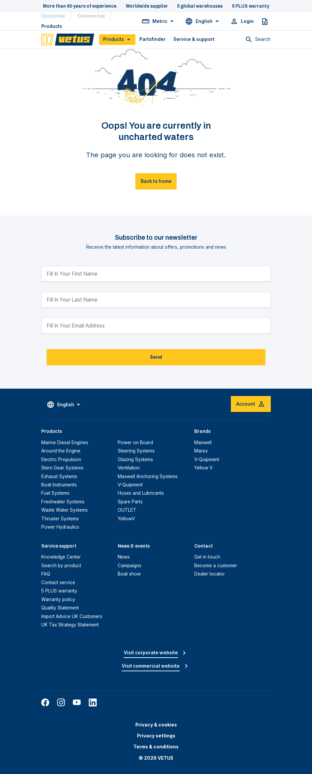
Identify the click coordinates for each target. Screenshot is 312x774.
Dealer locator (209, 574)
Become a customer (215, 565)
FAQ (45, 574)
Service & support (194, 39)
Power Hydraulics (60, 527)
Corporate (53, 16)
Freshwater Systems (62, 501)
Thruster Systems (60, 518)
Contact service (58, 582)
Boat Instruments (59, 484)
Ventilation (129, 467)
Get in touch (207, 557)
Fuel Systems (55, 493)
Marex (201, 450)
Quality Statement (60, 607)
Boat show (129, 574)
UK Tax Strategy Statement (70, 624)
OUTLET (127, 510)
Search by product (61, 565)
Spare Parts (130, 501)
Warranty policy (58, 599)
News (124, 557)
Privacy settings (156, 735)
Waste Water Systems (64, 510)
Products (51, 26)
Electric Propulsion (61, 459)
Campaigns (129, 565)
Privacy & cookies (156, 724)
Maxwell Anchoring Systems (148, 476)
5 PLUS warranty (59, 590)
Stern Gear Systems (62, 467)
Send (156, 357)
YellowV (126, 518)
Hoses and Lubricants (141, 493)
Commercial (91, 16)
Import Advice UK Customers (71, 616)
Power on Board (135, 442)
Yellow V (203, 467)
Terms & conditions (156, 746)
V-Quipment (130, 484)
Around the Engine (60, 450)
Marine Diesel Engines (64, 442)
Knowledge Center (61, 557)
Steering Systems (136, 450)
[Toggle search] (258, 39)
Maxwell (203, 442)
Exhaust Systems (59, 476)
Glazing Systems (135, 459)
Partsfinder (152, 39)
